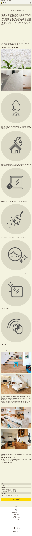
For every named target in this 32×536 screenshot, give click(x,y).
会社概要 (16, 521)
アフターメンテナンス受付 (16, 525)
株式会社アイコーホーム (16, 511)
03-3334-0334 (16, 519)
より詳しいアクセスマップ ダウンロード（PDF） (16, 499)
